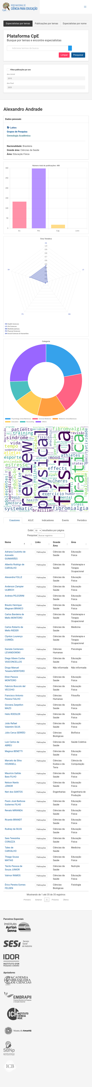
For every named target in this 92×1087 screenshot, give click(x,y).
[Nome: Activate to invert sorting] (15, 544)
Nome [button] (8, 542)
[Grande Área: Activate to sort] (58, 544)
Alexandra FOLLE (13, 577)
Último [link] (66, 900)
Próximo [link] (55, 900)
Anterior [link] (38, 900)
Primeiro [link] (27, 900)
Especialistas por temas (18, 23)
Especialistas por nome (74, 23)
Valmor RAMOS (13, 875)
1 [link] (46, 900)
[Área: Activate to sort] (78, 544)
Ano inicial (11, 74)
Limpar (64, 55)
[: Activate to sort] (31, 544)
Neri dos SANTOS (14, 791)
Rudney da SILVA (13, 829)
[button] (85, 7)
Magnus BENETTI (14, 751)
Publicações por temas (46, 23)
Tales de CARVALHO (15, 847)
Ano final (10, 83)
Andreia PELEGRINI (14, 595)
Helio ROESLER (12, 714)
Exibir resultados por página (46, 530)
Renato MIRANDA (14, 810)
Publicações (41, 552)
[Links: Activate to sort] (41, 544)
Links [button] (38, 542)
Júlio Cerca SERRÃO (15, 732)
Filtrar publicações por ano (20, 70)
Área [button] (70, 542)
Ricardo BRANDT (13, 819)
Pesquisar (78, 55)
